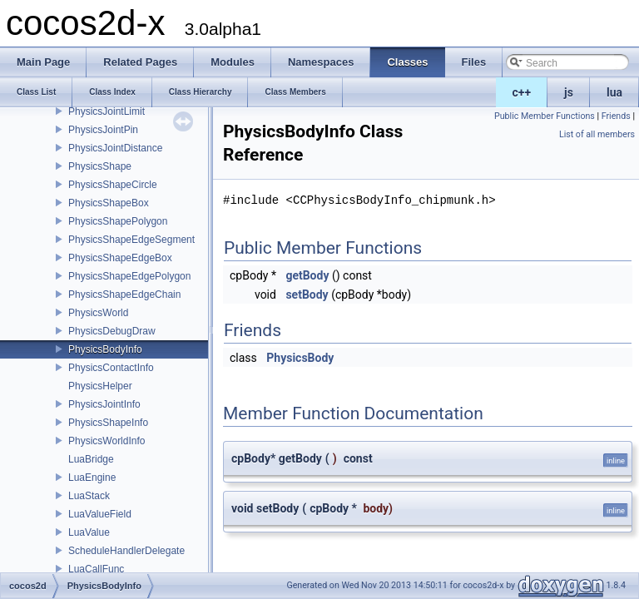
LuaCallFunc (96, 569)
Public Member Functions (544, 116)
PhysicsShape (99, 166)
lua (614, 92)
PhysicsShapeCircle (112, 185)
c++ (522, 92)
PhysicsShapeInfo (108, 422)
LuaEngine (92, 477)
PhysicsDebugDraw (112, 331)
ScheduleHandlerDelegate (126, 551)
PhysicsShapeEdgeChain (124, 294)
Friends (616, 116)
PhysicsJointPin (103, 130)
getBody (307, 275)
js (568, 92)
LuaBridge (91, 459)
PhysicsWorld (98, 313)
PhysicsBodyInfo (105, 349)
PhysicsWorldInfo (106, 441)
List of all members (597, 134)
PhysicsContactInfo (111, 368)
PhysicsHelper (100, 386)
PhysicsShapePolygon (117, 221)
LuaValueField (99, 514)
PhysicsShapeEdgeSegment (131, 239)
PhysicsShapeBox (108, 203)
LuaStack (89, 496)
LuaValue (89, 532)
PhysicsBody (300, 357)
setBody (306, 294)
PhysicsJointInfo (104, 404)
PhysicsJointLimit (106, 111)
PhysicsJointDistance (115, 148)
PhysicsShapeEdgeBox (120, 258)
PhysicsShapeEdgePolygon (129, 276)
